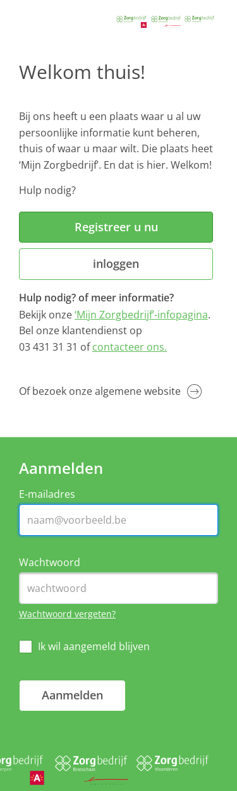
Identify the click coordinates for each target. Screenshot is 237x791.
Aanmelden (72, 695)
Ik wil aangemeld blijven (94, 646)
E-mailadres (47, 494)
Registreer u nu (116, 226)
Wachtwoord (49, 562)
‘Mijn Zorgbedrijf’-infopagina (141, 315)
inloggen (116, 263)
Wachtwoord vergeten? (67, 614)
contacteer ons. (129, 347)
